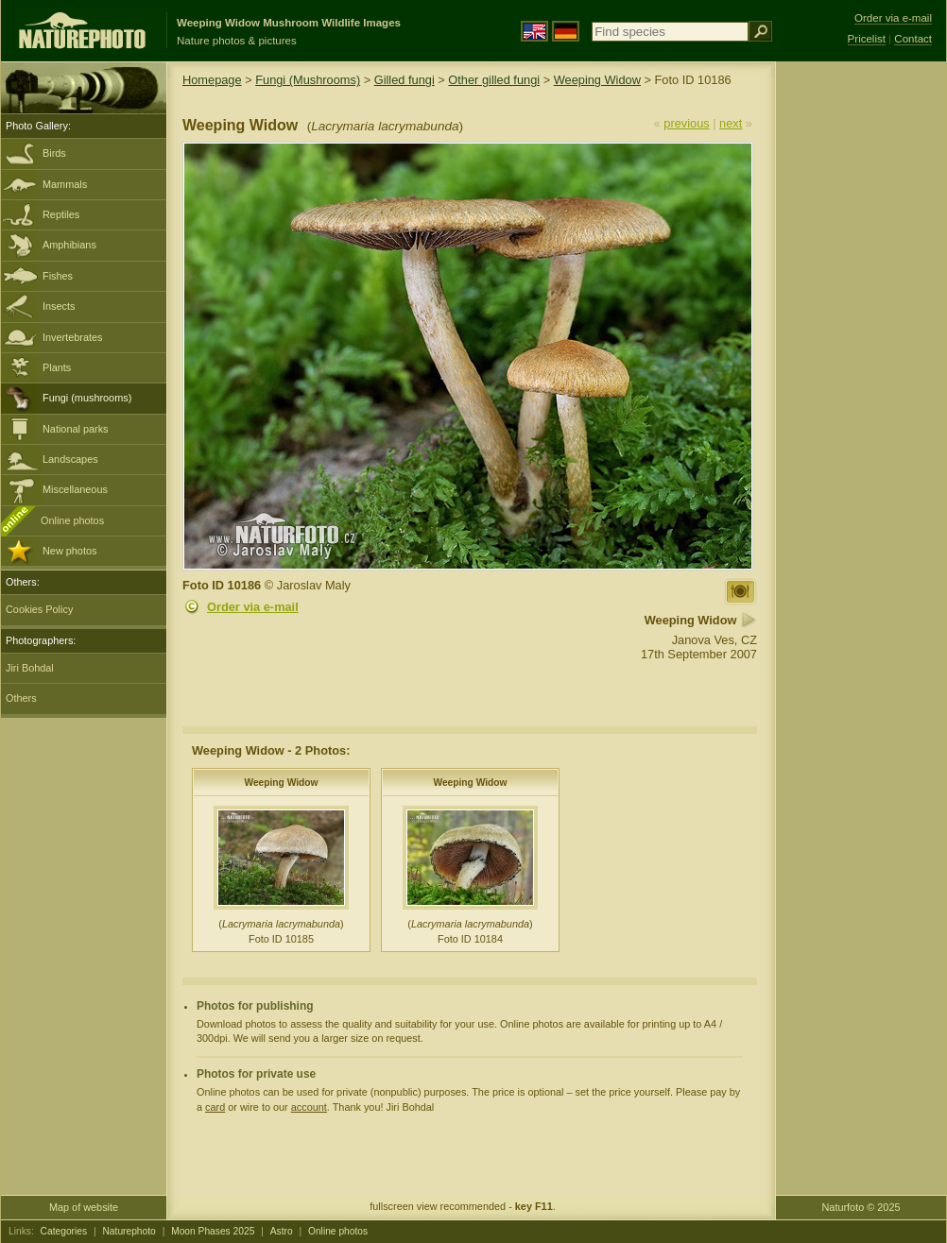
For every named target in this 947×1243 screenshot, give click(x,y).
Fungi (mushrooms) (87, 397)
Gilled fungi (404, 80)
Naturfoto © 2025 (861, 1207)
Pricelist (867, 38)
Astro (281, 1231)
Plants (57, 367)
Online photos (72, 520)
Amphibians (69, 244)
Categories (64, 1231)
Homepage (212, 80)
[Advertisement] (861, 363)
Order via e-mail (253, 607)
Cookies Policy (39, 609)
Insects (59, 306)
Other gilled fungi (494, 80)
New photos (69, 550)
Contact (913, 38)
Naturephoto (128, 1231)
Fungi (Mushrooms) (307, 80)
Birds (54, 153)
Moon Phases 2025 (212, 1231)
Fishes (58, 275)
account (309, 1107)
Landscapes (70, 459)
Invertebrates (72, 337)
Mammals (65, 184)
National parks (76, 428)
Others (21, 698)
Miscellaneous (75, 489)
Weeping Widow (597, 80)
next (730, 123)
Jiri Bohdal (30, 667)
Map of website (83, 1207)
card (215, 1107)
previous (686, 123)
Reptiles (61, 214)
